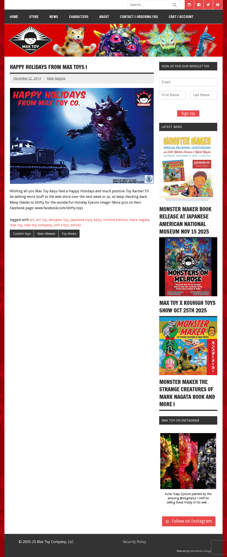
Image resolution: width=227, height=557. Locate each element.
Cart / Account (181, 16)
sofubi (75, 225)
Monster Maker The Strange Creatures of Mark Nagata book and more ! (187, 393)
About (104, 16)
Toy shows (69, 233)
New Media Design (200, 551)
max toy (16, 225)
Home (14, 16)
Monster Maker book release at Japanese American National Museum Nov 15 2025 (185, 220)
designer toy (58, 220)
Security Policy (134, 542)
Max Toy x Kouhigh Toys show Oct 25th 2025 (187, 306)
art (32, 220)
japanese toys (81, 220)
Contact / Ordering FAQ (139, 16)
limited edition (115, 220)
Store (34, 16)
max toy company (38, 225)
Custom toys (22, 233)
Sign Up (188, 113)
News (53, 16)
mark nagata (139, 220)
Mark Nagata (56, 78)
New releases (46, 233)
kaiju (98, 220)
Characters (78, 16)
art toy (41, 220)
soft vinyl (61, 225)
